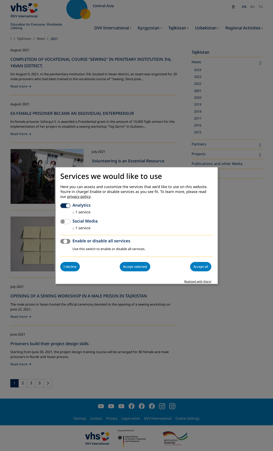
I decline (70, 266)
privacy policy (78, 196)
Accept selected (135, 266)
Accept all (200, 266)
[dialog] (136, 225)
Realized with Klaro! (197, 281)
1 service (81, 212)
